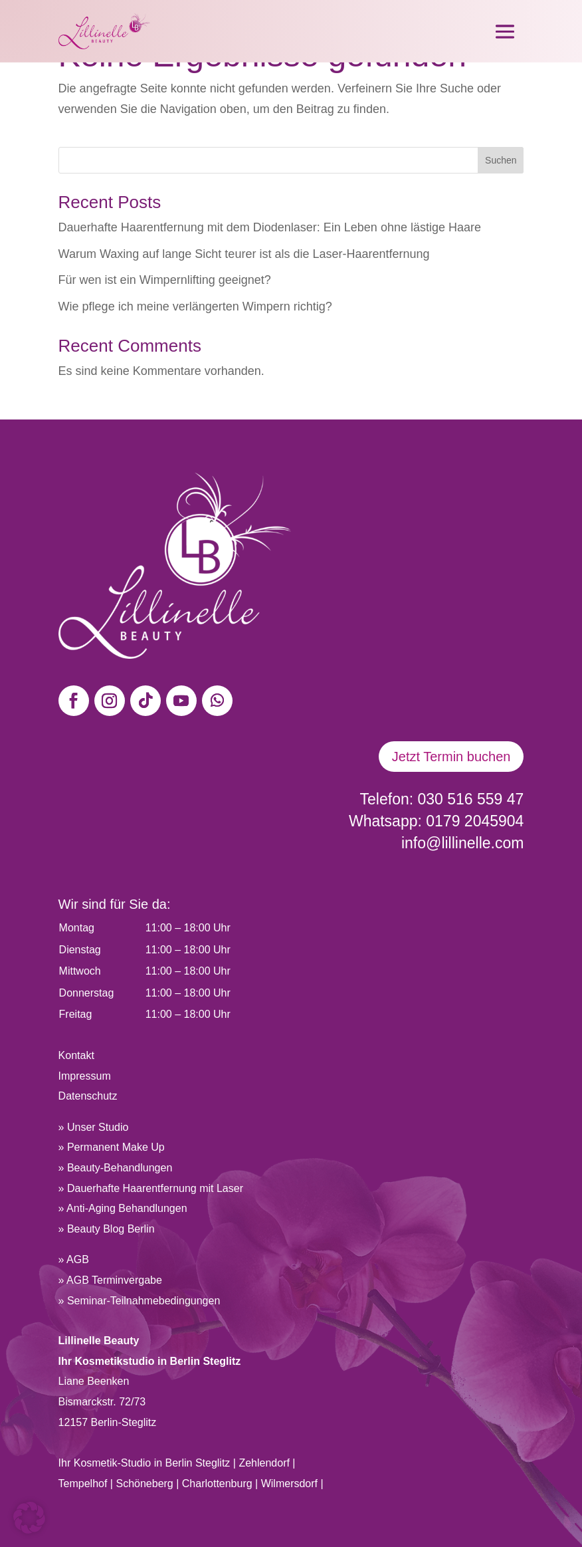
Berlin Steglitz (198, 1463)
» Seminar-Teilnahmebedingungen (139, 1300)
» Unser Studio (93, 1127)
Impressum (84, 1076)
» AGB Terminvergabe (110, 1280)
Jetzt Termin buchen (451, 757)
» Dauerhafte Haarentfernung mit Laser (150, 1188)
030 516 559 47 (471, 799)
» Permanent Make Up (111, 1147)
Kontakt (76, 1055)
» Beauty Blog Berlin (106, 1229)
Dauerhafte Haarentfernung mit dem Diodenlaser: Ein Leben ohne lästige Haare (269, 227)
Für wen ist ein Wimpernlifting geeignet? (164, 280)
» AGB (73, 1259)
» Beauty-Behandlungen (115, 1167)
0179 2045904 (475, 821)
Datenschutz (88, 1096)
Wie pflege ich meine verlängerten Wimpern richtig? (195, 306)
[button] (29, 1517)
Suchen (500, 160)
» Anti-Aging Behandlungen (122, 1208)
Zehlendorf (264, 1463)
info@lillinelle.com (462, 843)
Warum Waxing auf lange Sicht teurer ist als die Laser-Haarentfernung (244, 254)
